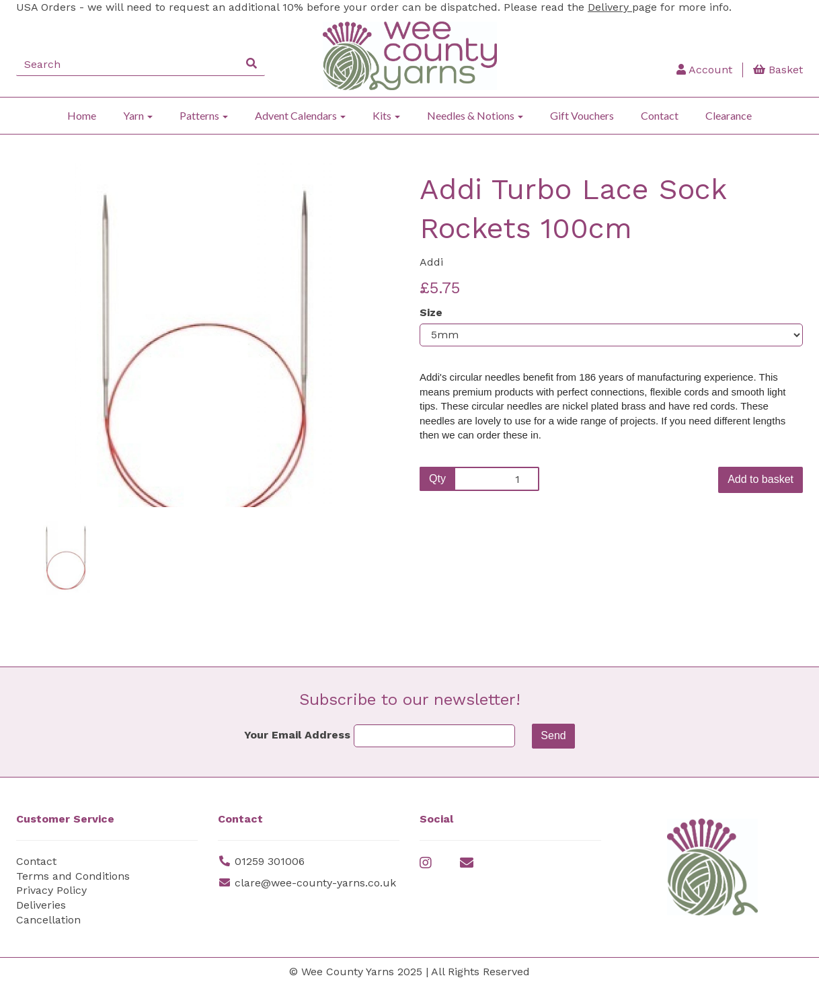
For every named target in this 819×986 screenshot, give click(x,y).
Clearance (728, 115)
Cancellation (48, 919)
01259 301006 (270, 861)
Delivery (610, 7)
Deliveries (41, 905)
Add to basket (760, 479)
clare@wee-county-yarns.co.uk (315, 882)
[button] (52, 421)
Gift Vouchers (582, 115)
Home (81, 115)
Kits (386, 115)
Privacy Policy (51, 890)
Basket (778, 69)
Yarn (138, 115)
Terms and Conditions (73, 876)
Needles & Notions (475, 115)
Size (431, 312)
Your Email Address (297, 734)
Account (704, 69)
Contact (659, 115)
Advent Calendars (300, 115)
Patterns (204, 115)
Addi (431, 262)
